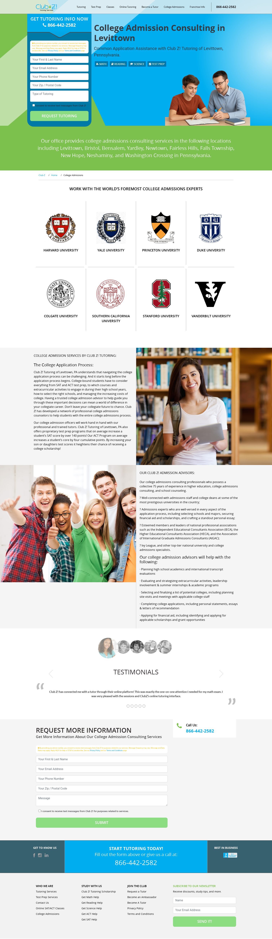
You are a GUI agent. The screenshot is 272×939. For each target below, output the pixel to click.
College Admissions (174, 7)
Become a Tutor (150, 7)
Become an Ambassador (142, 897)
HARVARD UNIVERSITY (60, 250)
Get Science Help (92, 908)
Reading (118, 64)
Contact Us (42, 903)
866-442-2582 (226, 7)
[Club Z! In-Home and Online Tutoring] (46, 8)
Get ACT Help (89, 914)
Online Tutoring (128, 7)
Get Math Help (90, 897)
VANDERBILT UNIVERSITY (211, 316)
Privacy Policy (53, 51)
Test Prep (96, 7)
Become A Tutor (136, 903)
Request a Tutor (136, 892)
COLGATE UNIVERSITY (61, 316)
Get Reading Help (92, 903)
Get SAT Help (89, 920)
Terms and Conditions (73, 51)
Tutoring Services (46, 892)
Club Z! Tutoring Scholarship (99, 892)
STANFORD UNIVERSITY (161, 316)
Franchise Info (197, 7)
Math (101, 64)
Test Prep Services (47, 897)
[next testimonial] (221, 674)
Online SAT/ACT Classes (50, 908)
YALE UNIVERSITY (110, 250)
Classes (110, 7)
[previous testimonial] (51, 674)
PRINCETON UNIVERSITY (161, 250)
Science (137, 64)
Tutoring (81, 7)
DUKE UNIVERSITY (211, 250)
